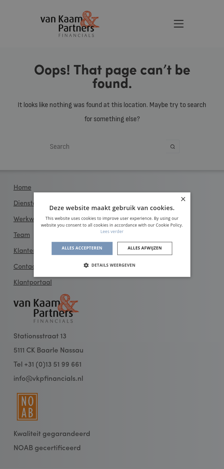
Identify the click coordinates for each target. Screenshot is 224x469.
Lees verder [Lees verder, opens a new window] (112, 232)
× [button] (182, 199)
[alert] (112, 234)
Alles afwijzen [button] (145, 248)
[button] (112, 265)
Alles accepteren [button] (82, 248)
